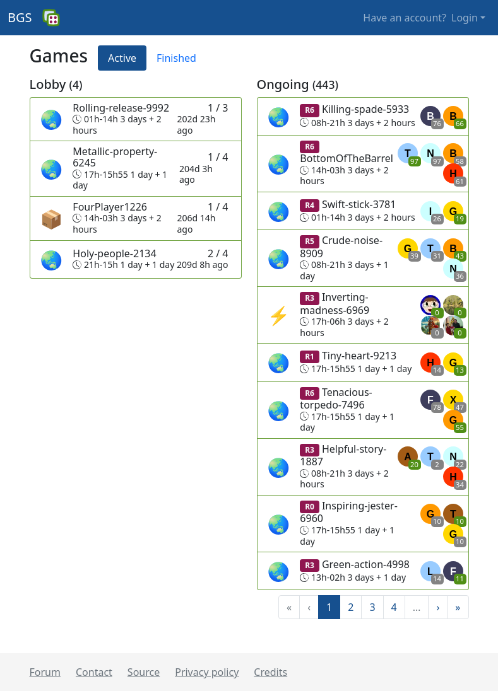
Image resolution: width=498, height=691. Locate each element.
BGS (20, 17)
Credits (270, 672)
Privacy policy (207, 672)
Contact (94, 672)
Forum (45, 672)
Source (143, 672)
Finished (176, 58)
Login (464, 18)
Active (122, 58)
